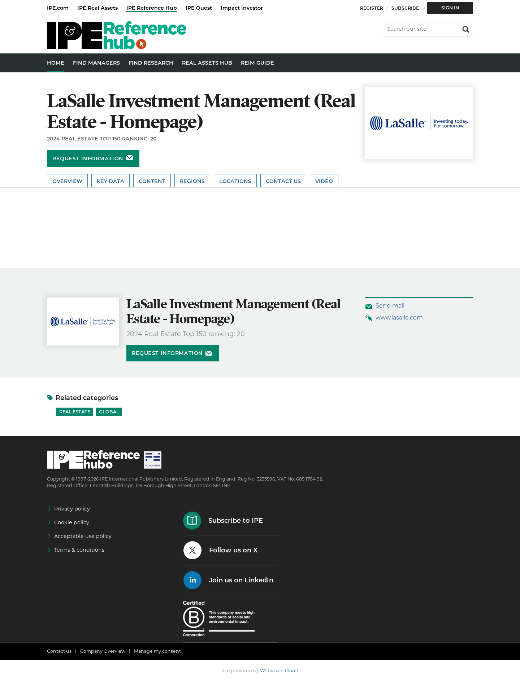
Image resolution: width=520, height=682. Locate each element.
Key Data (110, 181)
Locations (235, 181)
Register (371, 8)
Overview (67, 181)
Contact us (59, 651)
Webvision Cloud (279, 670)
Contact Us (283, 181)
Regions (192, 181)
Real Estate (74, 411)
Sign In (450, 7)
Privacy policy (72, 508)
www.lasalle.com (399, 317)
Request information (88, 158)
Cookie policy (71, 522)
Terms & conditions (79, 550)
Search (465, 28)
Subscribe (405, 8)
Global (109, 411)
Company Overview (102, 651)
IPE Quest (199, 8)
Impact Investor (242, 8)
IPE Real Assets (97, 8)
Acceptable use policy (83, 536)
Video (324, 181)
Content (152, 181)
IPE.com (58, 8)
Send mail (390, 305)
